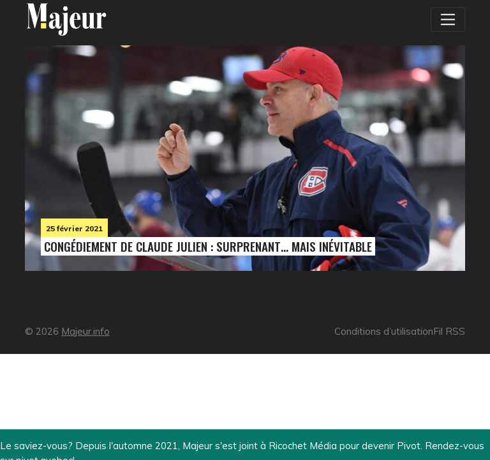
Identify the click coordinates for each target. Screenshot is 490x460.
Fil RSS (449, 331)
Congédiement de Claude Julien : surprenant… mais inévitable (208, 246)
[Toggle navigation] (448, 19)
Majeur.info (85, 331)
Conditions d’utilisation (383, 331)
